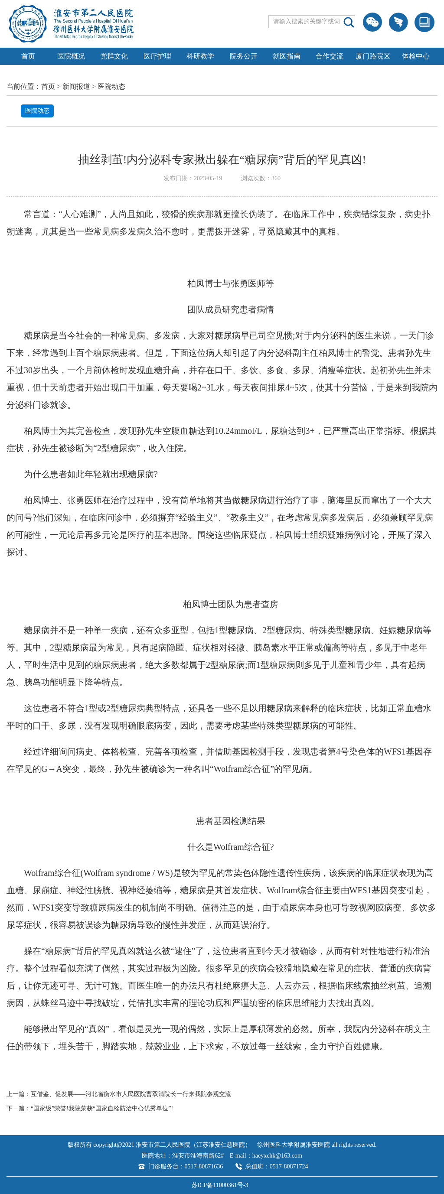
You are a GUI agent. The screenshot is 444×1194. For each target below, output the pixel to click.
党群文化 (114, 56)
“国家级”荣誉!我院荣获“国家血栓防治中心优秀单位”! (102, 1108)
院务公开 (244, 56)
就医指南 (286, 56)
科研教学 (200, 56)
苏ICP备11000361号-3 (220, 1185)
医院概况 (71, 56)
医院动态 (111, 86)
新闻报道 (76, 86)
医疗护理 (157, 56)
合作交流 (329, 56)
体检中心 (416, 56)
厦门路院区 (373, 56)
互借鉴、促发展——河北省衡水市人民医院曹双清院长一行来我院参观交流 (131, 1094)
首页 (28, 56)
